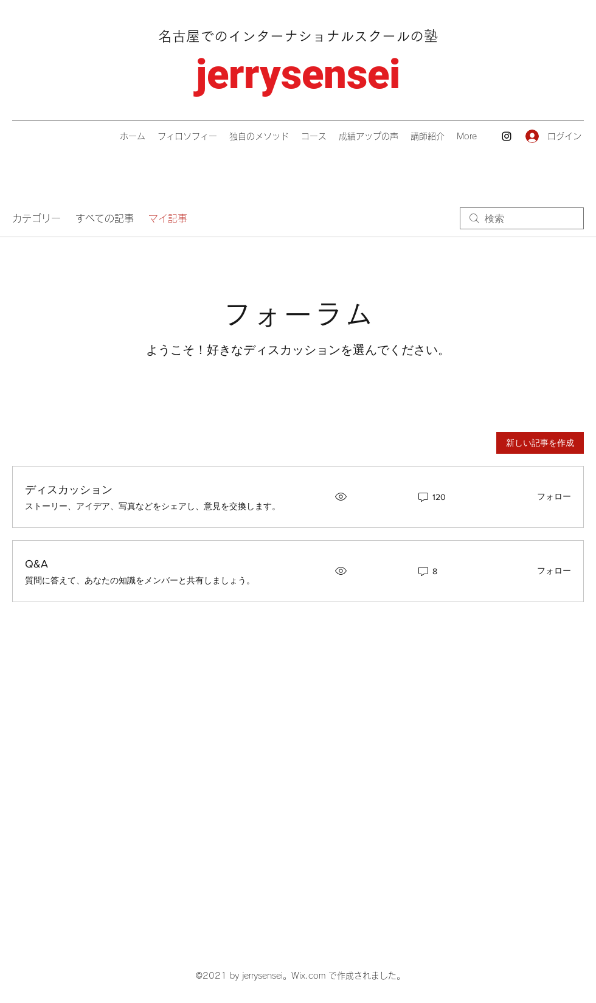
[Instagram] (507, 136)
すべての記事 (104, 218)
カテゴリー (36, 218)
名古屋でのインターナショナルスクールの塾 (298, 36)
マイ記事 (167, 218)
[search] (522, 218)
